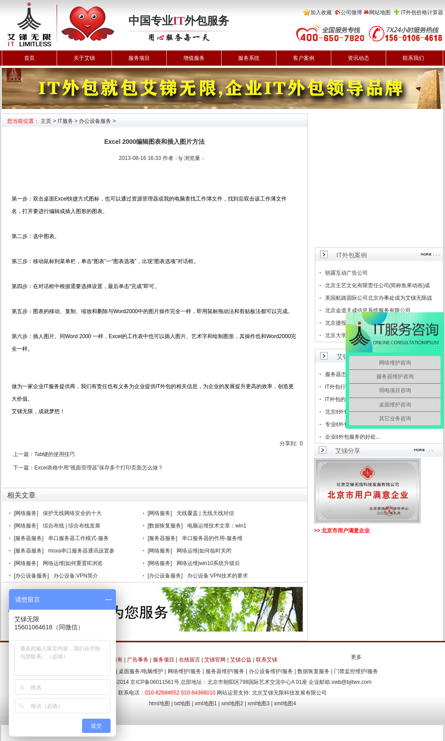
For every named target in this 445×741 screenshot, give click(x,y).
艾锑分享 (347, 450)
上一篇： (23, 454)
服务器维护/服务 (225, 671)
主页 (46, 121)
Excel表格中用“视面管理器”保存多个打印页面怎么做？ (98, 468)
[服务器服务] (29, 538)
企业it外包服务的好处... (352, 437)
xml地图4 (285, 703)
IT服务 (65, 121)
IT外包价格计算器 (422, 12)
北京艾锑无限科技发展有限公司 (289, 693)
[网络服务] (26, 513)
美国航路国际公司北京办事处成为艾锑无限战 (378, 298)
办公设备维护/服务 (271, 671)
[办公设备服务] (31, 576)
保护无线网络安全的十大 (72, 513)
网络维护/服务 (184, 671)
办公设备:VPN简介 (76, 576)
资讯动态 (358, 58)
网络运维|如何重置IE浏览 (73, 563)
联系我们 (413, 58)
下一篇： (23, 468)
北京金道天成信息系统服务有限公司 (368, 310)
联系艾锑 (266, 660)
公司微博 (351, 12)
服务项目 (139, 58)
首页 (29, 58)
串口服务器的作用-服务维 (212, 538)
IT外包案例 (352, 255)
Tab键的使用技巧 (54, 454)
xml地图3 (258, 703)
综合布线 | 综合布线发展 (72, 526)
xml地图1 (206, 703)
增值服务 (194, 58)
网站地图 (380, 12)
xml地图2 (232, 703)
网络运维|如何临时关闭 (204, 551)
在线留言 (189, 660)
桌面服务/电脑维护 (141, 671)
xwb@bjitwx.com (352, 682)
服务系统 (249, 58)
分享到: (288, 443)
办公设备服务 (95, 121)
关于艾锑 (84, 58)
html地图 (159, 703)
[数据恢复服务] (165, 526)
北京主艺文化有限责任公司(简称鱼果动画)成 (377, 285)
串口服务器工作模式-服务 (78, 538)
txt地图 (182, 703)
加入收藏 (321, 12)
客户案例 (303, 58)
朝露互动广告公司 (346, 273)
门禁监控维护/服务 (356, 671)
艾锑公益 (240, 660)
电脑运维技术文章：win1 (217, 526)
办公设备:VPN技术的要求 (217, 576)
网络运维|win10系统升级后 (208, 563)
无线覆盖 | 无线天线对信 (206, 513)
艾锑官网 (215, 660)
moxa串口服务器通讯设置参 (81, 551)
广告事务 (137, 660)
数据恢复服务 (313, 671)
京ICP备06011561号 (154, 682)
